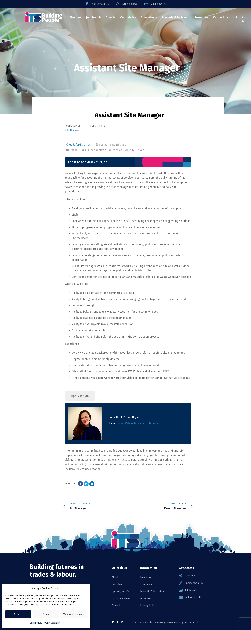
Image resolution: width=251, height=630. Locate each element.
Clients (115, 577)
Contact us (118, 605)
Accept (18, 614)
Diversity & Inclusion (152, 591)
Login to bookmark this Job (87, 162)
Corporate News (121, 598)
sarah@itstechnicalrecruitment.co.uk (140, 423)
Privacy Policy (148, 605)
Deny (46, 614)
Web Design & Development (168, 622)
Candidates (118, 584)
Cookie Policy (36, 623)
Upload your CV (120, 591)
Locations (145, 577)
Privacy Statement (52, 623)
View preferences (73, 614)
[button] (236, 17)
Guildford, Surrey (80, 144)
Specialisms (147, 584)
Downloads (146, 598)
